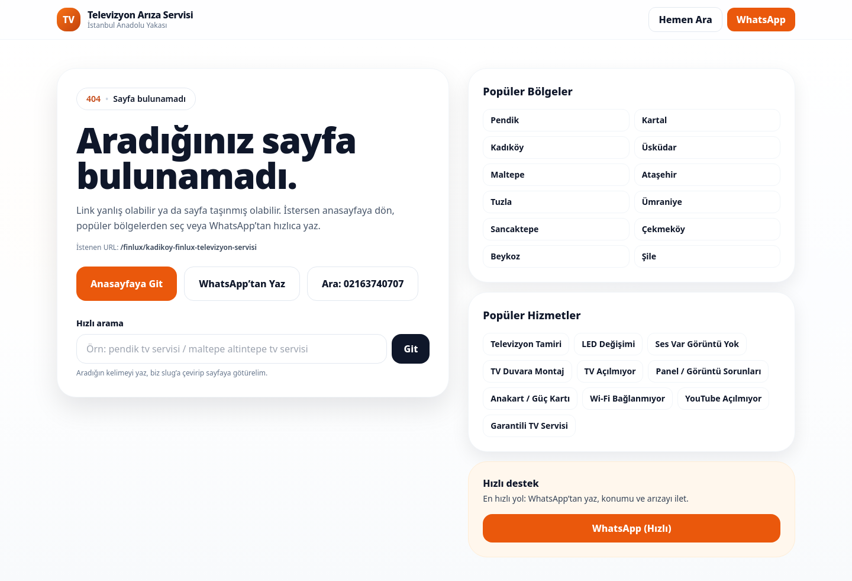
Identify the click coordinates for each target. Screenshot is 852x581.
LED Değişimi (608, 343)
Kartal (654, 120)
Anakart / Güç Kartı (530, 398)
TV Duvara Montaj (527, 371)
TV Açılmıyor (610, 371)
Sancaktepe (514, 229)
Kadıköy (507, 147)
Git (411, 348)
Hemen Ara (685, 19)
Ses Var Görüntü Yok (697, 343)
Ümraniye (662, 201)
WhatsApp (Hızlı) (632, 528)
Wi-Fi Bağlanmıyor (627, 398)
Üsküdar (659, 147)
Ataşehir (659, 174)
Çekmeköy (663, 229)
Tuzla (501, 201)
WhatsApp (761, 19)
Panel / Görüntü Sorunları (708, 371)
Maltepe (507, 174)
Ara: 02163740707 (363, 283)
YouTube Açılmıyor (723, 398)
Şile (649, 256)
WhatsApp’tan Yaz (242, 283)
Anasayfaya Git (127, 283)
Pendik (504, 120)
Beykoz (505, 256)
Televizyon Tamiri (525, 343)
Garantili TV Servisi (529, 425)
